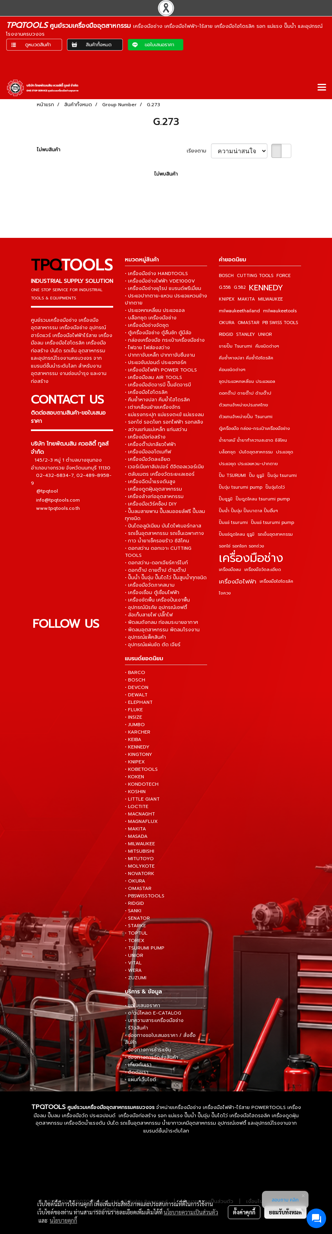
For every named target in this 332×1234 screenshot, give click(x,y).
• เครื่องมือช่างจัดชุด (147, 325)
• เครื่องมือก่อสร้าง (145, 436)
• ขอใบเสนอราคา (142, 1005)
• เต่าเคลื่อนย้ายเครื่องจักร (152, 407)
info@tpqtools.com (58, 500)
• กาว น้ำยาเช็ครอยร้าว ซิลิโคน (157, 540)
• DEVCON (136, 687)
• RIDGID (134, 903)
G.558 (225, 287)
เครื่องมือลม (230, 569)
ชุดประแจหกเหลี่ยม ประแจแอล (247, 381)
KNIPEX (227, 299)
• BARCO (135, 672)
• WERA (133, 970)
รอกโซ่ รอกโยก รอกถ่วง (241, 546)
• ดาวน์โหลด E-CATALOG (153, 1013)
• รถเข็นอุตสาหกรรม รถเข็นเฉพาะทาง (164, 533)
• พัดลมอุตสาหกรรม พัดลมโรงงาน (162, 629)
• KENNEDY (137, 746)
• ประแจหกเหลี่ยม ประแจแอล (155, 310)
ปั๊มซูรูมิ (226, 499)
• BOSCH (135, 679)
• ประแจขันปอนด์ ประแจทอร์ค (155, 362)
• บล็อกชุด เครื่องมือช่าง (151, 317)
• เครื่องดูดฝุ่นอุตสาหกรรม (153, 489)
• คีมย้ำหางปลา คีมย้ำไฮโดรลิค (157, 399)
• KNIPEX (135, 761)
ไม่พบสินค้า (48, 149)
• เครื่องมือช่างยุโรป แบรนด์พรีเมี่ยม (163, 288)
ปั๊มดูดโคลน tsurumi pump (263, 499)
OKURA (227, 322)
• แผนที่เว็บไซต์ (140, 1079)
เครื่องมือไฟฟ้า (237, 581)
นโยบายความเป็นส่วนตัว (191, 1212)
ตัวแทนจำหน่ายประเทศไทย (243, 405)
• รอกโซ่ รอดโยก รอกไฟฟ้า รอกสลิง (164, 422)
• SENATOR (137, 918)
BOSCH (226, 275)
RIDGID (226, 334)
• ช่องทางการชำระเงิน (148, 1049)
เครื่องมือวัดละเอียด (262, 569)
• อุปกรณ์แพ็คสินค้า (145, 637)
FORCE (283, 275)
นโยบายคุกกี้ (63, 1220)
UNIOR (265, 334)
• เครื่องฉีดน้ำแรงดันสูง (150, 481)
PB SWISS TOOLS (280, 322)
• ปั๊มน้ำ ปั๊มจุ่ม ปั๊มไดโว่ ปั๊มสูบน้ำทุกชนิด (166, 577)
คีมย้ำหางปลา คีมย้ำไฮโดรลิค (246, 358)
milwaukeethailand (239, 311)
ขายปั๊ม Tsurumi (235, 346)
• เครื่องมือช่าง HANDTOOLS (156, 273)
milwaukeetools (280, 311)
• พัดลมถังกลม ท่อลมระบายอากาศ (161, 622)
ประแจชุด (284, 452)
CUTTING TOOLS (255, 275)
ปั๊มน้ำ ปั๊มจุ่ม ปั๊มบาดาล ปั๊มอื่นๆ (248, 510)
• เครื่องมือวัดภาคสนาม (150, 585)
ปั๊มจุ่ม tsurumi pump (240, 487)
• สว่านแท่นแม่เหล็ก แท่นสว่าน (156, 429)
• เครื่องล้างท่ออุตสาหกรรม (154, 496)
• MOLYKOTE (140, 866)
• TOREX (134, 940)
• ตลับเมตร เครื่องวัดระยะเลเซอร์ (160, 474)
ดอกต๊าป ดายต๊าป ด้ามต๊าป (245, 393)
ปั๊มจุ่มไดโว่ (275, 487)
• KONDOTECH (142, 784)
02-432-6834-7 (55, 475)
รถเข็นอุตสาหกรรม (275, 534)
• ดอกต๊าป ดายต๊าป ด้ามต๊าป (155, 570)
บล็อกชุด (227, 452)
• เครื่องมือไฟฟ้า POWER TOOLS (161, 369)
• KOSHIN (135, 791)
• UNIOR (134, 955)
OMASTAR (248, 322)
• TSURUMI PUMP (144, 947)
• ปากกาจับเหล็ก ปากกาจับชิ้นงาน (160, 355)
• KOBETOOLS (141, 769)
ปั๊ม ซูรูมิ (256, 475)
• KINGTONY (138, 754)
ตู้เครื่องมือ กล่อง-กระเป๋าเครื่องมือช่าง (254, 428)
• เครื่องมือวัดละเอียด (147, 459)
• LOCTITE (136, 806)
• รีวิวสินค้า (136, 1027)
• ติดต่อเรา (136, 1072)
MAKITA (246, 299)
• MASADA (136, 836)
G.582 (240, 287)
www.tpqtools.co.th (58, 508)
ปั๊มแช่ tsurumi (233, 522)
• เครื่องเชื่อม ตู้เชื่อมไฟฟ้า (152, 592)
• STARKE (135, 925)
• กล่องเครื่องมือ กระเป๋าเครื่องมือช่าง (165, 340)
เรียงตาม (199, 150)
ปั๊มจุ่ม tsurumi (282, 475)
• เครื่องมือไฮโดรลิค (146, 392)
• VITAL (133, 962)
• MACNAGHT (140, 813)
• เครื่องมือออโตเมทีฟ (148, 451)
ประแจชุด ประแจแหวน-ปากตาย (248, 463)
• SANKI (133, 910)
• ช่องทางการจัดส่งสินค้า (151, 1057)
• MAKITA (135, 828)
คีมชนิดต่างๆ (267, 346)
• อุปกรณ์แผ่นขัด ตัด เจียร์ (152, 644)
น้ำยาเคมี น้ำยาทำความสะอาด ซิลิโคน (253, 440)
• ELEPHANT (139, 702)
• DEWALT (136, 694)
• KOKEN (134, 776)
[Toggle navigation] (321, 87)
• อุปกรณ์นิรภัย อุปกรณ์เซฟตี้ (156, 607)
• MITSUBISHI (139, 851)
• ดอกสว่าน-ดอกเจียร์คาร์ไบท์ (156, 562)
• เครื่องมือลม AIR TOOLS (153, 377)
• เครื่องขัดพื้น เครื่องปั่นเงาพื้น (157, 599)
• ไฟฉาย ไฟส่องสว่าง (147, 347)
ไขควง (225, 593)
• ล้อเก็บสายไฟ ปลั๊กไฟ (149, 614)
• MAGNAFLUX (141, 821)
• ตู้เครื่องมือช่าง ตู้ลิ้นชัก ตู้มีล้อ (158, 332)
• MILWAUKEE (140, 843)
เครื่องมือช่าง (251, 558)
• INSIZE (133, 717)
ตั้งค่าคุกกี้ (244, 1212)
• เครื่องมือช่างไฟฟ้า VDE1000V (160, 280)
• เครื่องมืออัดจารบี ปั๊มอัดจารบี (158, 384)
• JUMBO (135, 724)
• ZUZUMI (135, 977)
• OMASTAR (138, 888)
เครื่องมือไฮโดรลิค (276, 581)
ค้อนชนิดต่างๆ (232, 369)
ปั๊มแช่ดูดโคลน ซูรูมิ (236, 534)
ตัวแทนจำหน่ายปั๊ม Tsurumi (245, 416)
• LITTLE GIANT (142, 799)
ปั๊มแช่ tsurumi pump (272, 522)
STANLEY (245, 334)
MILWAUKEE (270, 299)
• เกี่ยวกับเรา (138, 1064)
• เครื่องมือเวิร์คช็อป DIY (151, 503)
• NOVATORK (139, 873)
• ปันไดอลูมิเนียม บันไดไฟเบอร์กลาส (163, 525)
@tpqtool (47, 491)
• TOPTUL (136, 933)
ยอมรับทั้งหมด (285, 1212)
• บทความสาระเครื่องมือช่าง (154, 1020)
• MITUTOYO (139, 858)
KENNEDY (266, 288)
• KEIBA (133, 739)
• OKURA (135, 880)
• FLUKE (134, 709)
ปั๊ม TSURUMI (232, 475)
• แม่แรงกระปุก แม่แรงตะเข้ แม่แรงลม (164, 414)
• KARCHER (137, 732)
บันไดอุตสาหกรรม (256, 452)
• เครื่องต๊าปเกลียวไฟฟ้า (150, 444)
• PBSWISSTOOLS (144, 895)
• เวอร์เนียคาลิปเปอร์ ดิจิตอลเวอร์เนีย (164, 466)
